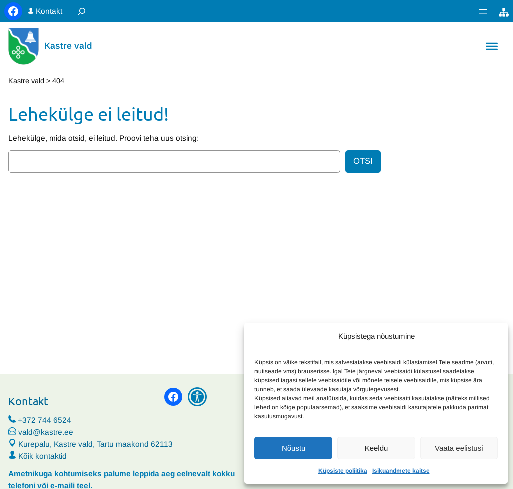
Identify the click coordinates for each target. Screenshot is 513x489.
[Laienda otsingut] (82, 11)
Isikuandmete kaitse (401, 470)
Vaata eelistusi (459, 448)
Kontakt (49, 11)
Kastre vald (68, 46)
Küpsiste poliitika (342, 470)
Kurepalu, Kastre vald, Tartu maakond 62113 (90, 444)
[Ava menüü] (483, 11)
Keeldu (376, 448)
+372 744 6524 (44, 420)
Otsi (363, 161)
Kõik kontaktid (42, 456)
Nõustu (294, 448)
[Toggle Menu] (492, 46)
